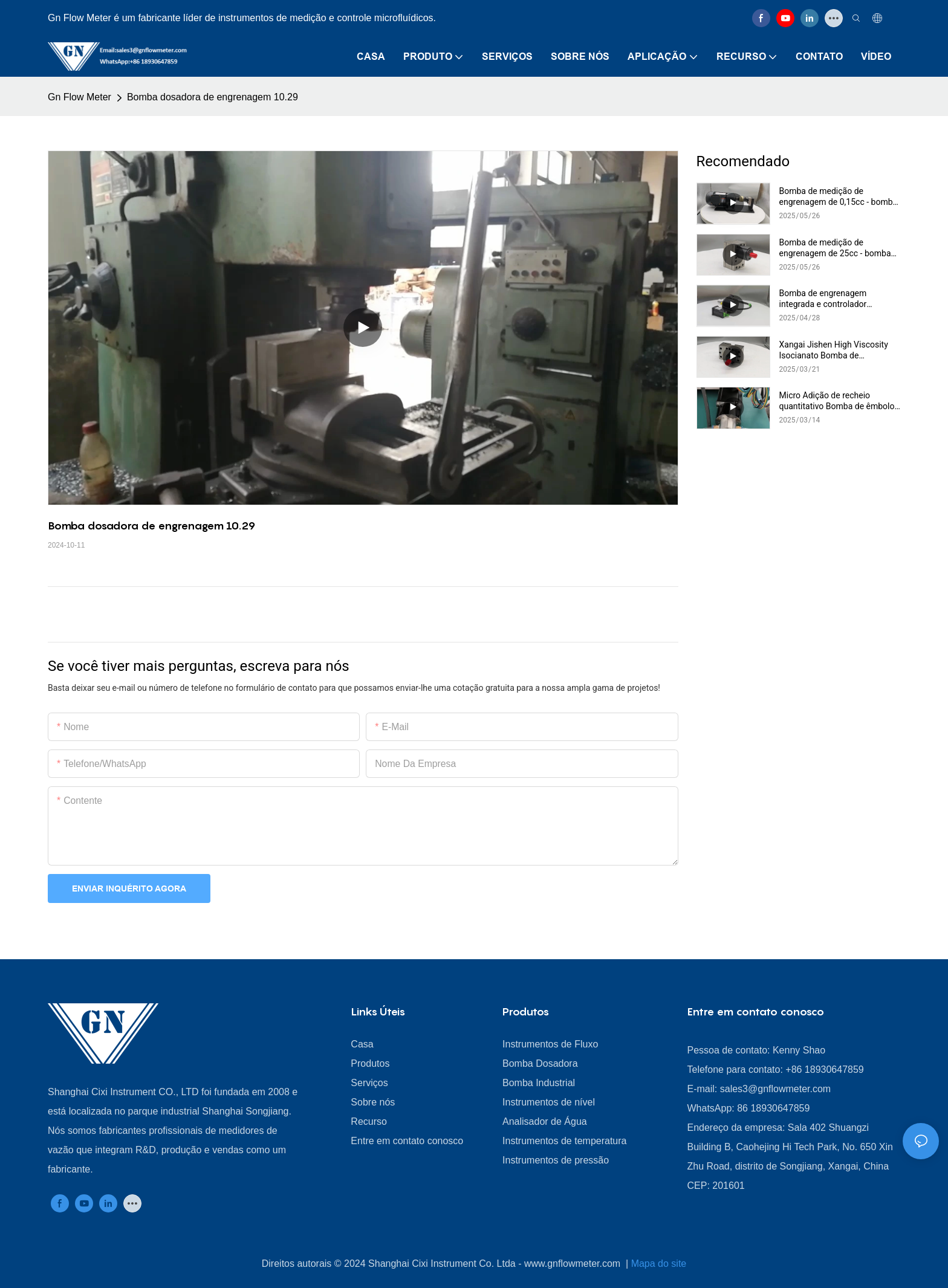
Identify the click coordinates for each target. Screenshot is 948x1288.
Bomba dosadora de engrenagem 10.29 (212, 97)
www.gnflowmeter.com (573, 1263)
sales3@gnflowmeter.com (775, 1089)
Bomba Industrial (538, 1083)
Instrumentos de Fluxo (550, 1044)
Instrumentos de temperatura (564, 1141)
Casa (362, 1044)
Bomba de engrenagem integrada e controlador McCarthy (823, 298)
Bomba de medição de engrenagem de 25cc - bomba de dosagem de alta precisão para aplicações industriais (835, 248)
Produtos (370, 1063)
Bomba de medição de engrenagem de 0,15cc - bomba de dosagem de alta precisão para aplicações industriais (838, 196)
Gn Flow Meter (79, 97)
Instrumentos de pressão (555, 1160)
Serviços (369, 1083)
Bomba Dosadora (540, 1063)
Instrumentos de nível (548, 1102)
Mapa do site (659, 1263)
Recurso (369, 1121)
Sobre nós (373, 1102)
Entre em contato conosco (407, 1141)
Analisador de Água (544, 1121)
